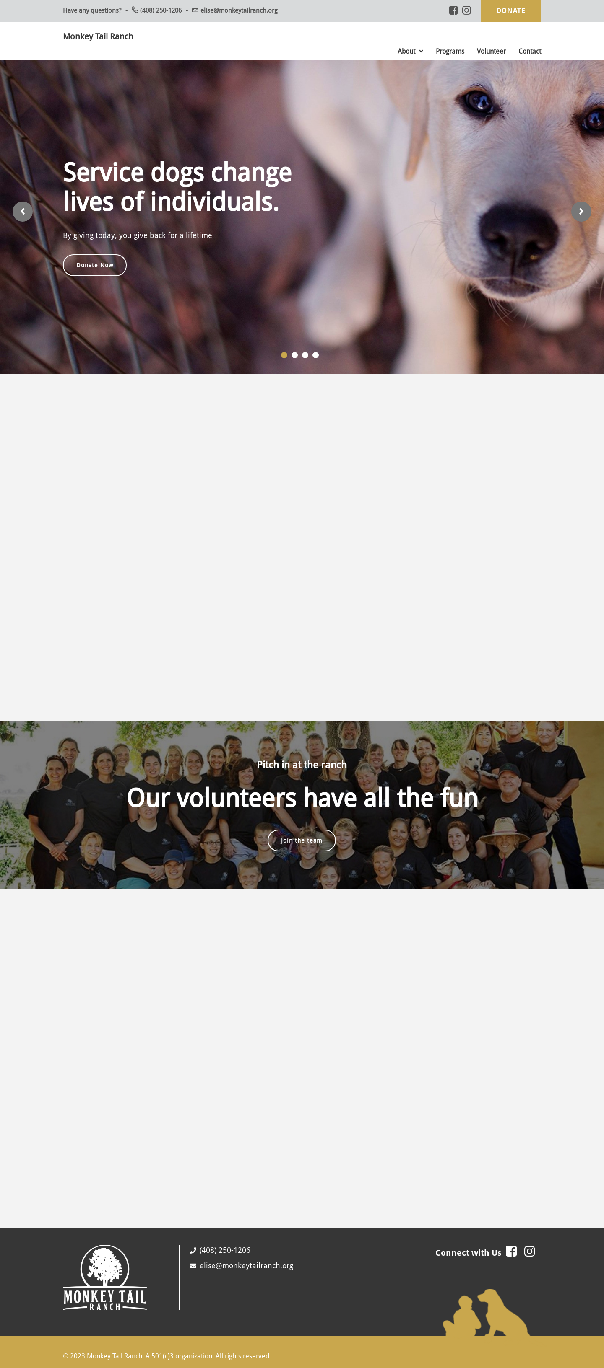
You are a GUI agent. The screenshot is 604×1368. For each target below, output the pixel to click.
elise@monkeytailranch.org (239, 10)
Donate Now (94, 265)
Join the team (302, 840)
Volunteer (491, 51)
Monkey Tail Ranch (98, 36)
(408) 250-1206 (161, 10)
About (410, 51)
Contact (529, 51)
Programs (450, 51)
